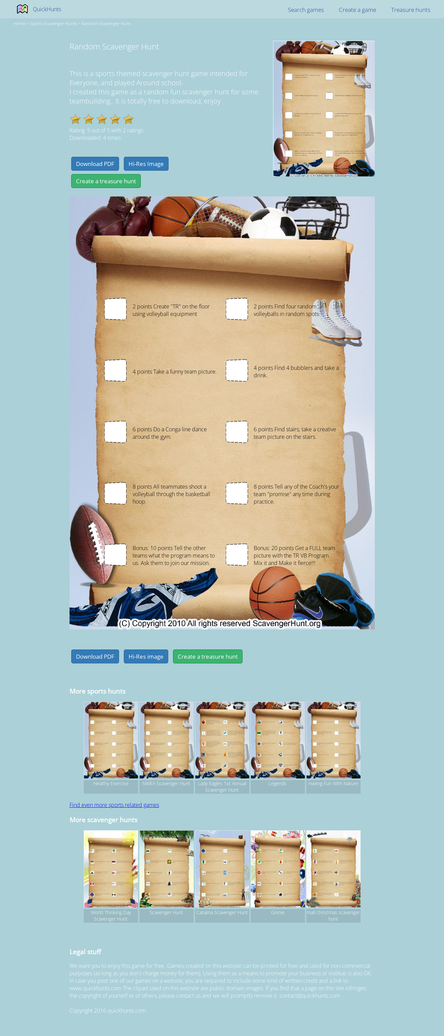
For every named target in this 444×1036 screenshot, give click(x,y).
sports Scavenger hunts (53, 23)
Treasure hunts (410, 10)
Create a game (357, 10)
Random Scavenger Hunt (106, 23)
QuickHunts (47, 9)
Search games (306, 10)
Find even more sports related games (114, 805)
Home (19, 23)
